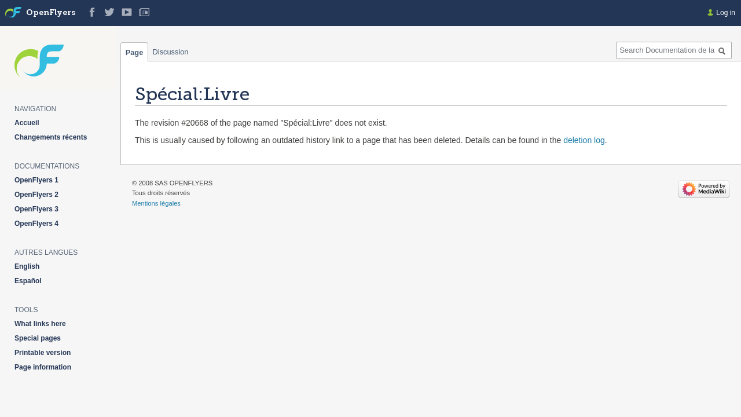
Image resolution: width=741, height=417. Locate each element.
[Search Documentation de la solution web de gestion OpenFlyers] (674, 50)
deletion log (584, 140)
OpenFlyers (50, 13)
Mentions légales (156, 203)
